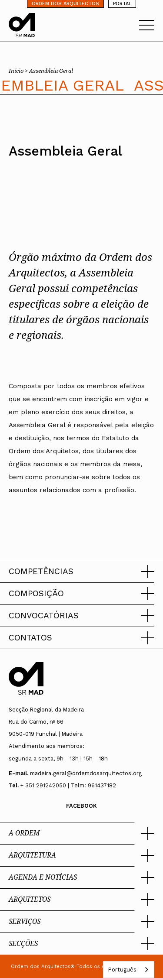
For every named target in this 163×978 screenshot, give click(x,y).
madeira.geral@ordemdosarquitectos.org (86, 773)
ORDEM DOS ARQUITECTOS (65, 3)
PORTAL (122, 3)
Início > (19, 71)
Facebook (81, 806)
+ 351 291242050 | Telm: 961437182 (68, 785)
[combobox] (128, 969)
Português (122, 969)
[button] (81, 571)
